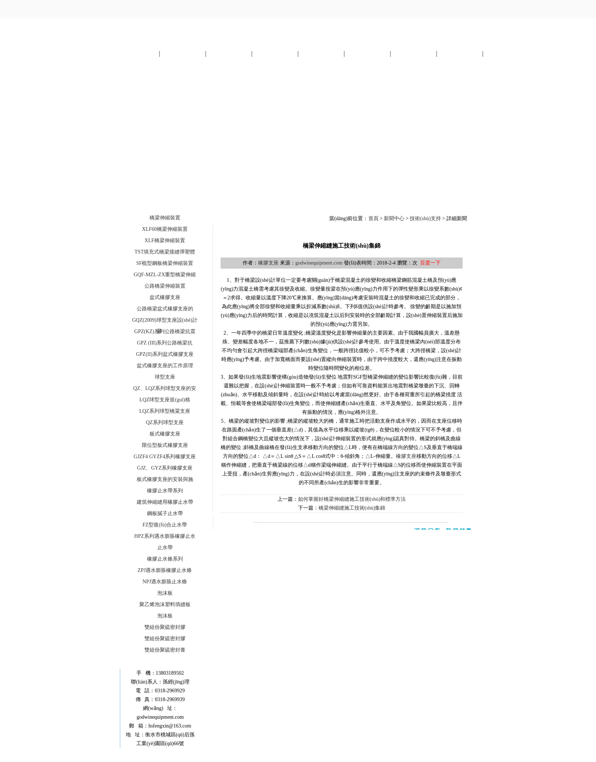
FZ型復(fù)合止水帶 (165, 525)
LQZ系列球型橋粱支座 (164, 411)
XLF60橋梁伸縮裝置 (164, 229)
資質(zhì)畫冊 (413, 53)
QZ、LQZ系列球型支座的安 (164, 388)
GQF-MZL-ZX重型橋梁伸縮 (165, 274)
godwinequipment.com (319, 263)
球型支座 (165, 377)
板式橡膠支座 (165, 434)
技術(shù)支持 (425, 218)
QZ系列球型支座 (165, 422)
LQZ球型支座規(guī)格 (164, 399)
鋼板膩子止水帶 (165, 513)
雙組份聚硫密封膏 (164, 650)
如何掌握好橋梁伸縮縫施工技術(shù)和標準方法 (352, 499)
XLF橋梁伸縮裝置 (164, 240)
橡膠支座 (268, 263)
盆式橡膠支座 (165, 297)
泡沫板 (165, 593)
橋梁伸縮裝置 (165, 217)
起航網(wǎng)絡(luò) (368, 757)
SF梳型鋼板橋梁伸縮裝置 (165, 263)
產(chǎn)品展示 (229, 53)
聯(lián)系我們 (506, 53)
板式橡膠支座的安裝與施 (165, 479)
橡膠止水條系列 (165, 559)
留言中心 (459, 53)
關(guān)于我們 (182, 53)
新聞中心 (275, 53)
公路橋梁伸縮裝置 (164, 286)
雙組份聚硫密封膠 (164, 627)
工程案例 (321, 53)
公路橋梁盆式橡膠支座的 (165, 308)
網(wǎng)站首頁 (136, 53)
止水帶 (165, 547)
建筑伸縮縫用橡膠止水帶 (165, 502)
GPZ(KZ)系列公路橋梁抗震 (164, 331)
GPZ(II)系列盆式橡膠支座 (165, 354)
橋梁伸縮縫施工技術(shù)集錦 (352, 508)
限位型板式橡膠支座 (165, 445)
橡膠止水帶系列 (165, 490)
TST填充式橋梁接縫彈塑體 (165, 252)
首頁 (373, 218)
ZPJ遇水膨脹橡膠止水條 (165, 570)
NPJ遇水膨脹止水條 (165, 581)
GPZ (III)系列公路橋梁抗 (164, 343)
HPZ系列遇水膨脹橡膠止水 (164, 536)
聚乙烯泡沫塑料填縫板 (165, 604)
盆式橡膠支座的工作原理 (165, 365)
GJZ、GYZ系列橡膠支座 (164, 468)
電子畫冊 (367, 53)
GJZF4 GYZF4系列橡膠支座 (165, 456)
